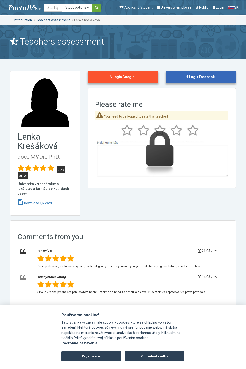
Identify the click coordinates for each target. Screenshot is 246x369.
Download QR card (35, 203)
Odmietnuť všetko (154, 356)
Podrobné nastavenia (79, 343)
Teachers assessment (53, 20)
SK (233, 7)
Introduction (23, 20)
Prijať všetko (91, 356)
